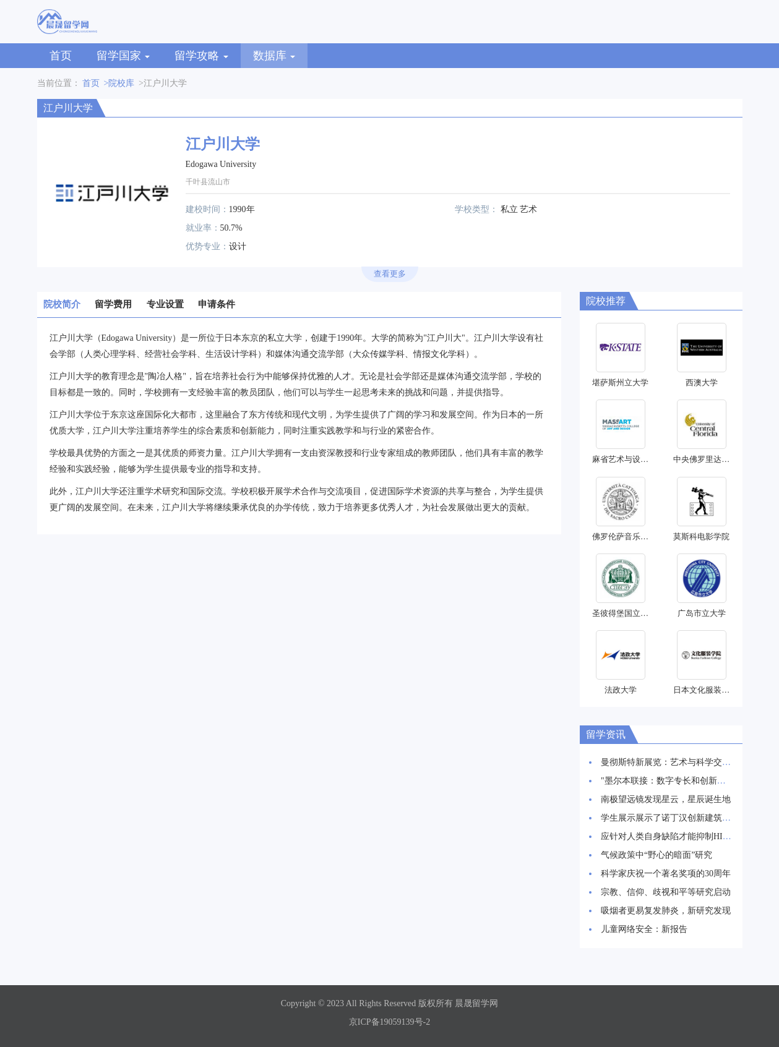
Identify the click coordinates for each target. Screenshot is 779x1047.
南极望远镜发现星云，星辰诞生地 (666, 799)
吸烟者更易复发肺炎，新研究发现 (666, 910)
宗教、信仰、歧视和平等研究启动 (666, 892)
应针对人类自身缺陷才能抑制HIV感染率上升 (686, 836)
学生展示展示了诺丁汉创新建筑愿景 (670, 818)
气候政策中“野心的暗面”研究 (656, 855)
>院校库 (119, 83)
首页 (60, 55)
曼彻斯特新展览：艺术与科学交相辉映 (674, 762)
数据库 (274, 55)
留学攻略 (201, 55)
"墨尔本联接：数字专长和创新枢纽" (669, 780)
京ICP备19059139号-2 (389, 1022)
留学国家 (123, 55)
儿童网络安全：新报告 (644, 929)
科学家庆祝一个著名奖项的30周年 (666, 873)
